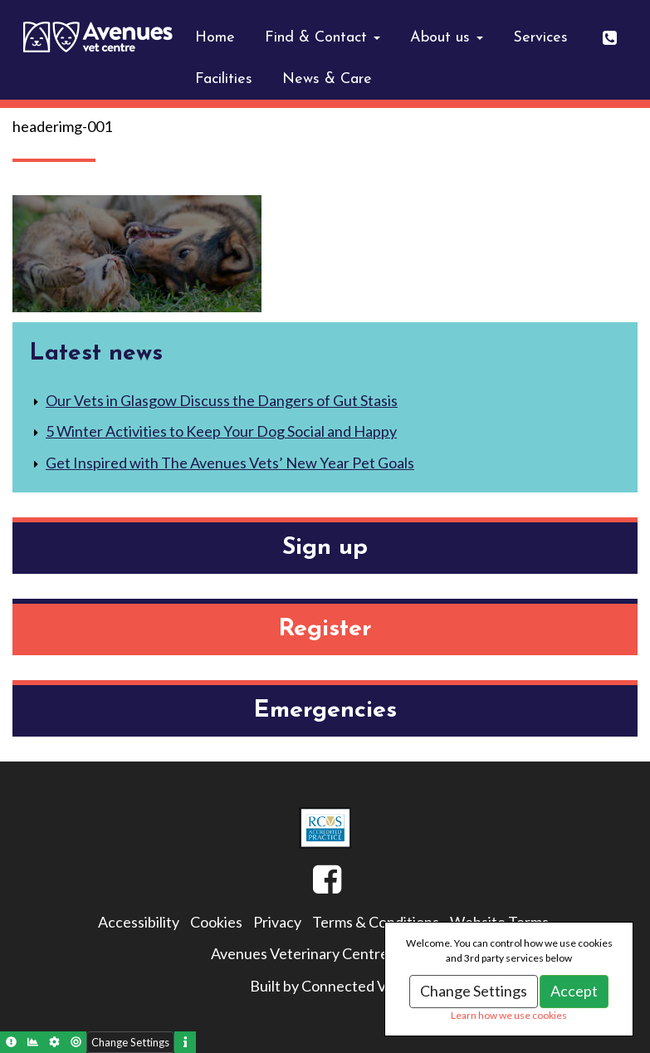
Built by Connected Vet (325, 986)
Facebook (313, 885)
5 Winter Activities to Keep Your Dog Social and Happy (221, 431)
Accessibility (138, 922)
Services (540, 38)
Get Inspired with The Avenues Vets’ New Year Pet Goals (230, 462)
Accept (574, 991)
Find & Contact (322, 38)
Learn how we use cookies (509, 1015)
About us (446, 38)
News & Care (327, 79)
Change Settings (473, 991)
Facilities (223, 79)
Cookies (216, 922)
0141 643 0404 (620, 32)
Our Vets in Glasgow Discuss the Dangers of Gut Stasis (222, 400)
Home (215, 38)
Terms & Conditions (375, 922)
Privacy (277, 922)
